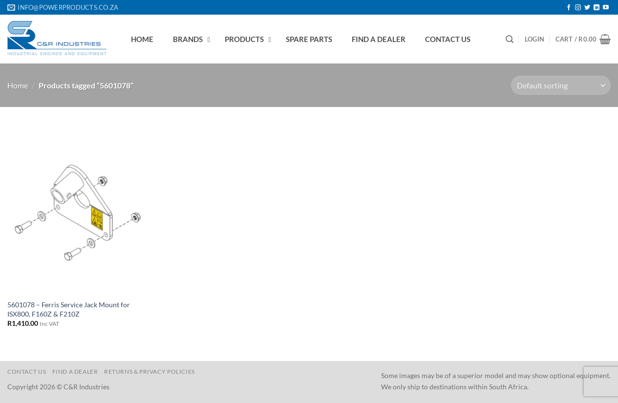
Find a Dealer (75, 371)
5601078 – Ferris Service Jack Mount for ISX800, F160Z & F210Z (68, 309)
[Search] (509, 39)
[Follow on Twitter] (587, 7)
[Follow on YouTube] (606, 7)
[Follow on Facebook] (569, 7)
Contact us (26, 371)
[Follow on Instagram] (578, 7)
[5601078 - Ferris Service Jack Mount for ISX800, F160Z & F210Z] (79, 208)
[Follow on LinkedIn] (596, 7)
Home (17, 85)
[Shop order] (561, 85)
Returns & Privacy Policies (149, 371)
